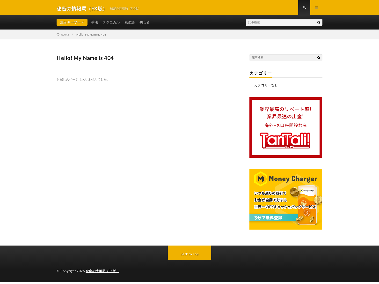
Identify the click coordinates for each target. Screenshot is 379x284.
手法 (94, 24)
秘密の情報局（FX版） (102, 273)
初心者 (144, 24)
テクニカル (111, 24)
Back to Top (190, 256)
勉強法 (129, 24)
